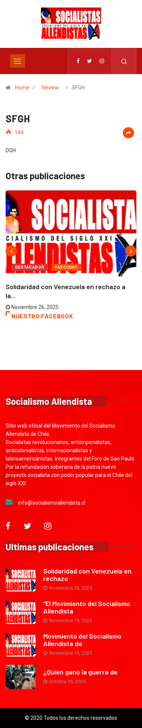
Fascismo (66, 267)
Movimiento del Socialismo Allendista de (82, 640)
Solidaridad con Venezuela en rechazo (87, 574)
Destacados (29, 267)
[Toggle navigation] (18, 61)
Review (50, 88)
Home (22, 88)
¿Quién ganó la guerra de (80, 672)
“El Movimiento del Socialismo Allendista (86, 607)
